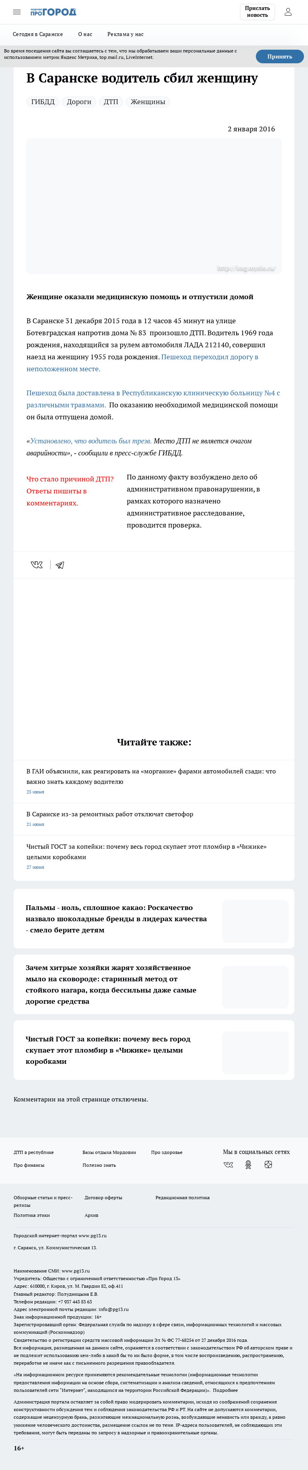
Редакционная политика (183, 1197)
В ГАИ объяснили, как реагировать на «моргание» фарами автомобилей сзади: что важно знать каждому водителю (154, 782)
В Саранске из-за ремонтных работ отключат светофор (154, 820)
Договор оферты (103, 1197)
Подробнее (225, 1390)
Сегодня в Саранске (38, 34)
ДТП (111, 101)
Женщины (148, 101)
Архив (91, 1215)
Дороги (79, 101)
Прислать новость (257, 11)
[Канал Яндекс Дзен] (268, 1165)
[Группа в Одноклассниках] (248, 1165)
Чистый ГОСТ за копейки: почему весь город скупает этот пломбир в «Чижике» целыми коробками (154, 857)
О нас (85, 34)
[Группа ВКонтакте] (228, 1165)
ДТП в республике (34, 1152)
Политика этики (32, 1215)
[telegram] (63, 564)
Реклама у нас (125, 34)
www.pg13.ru (93, 1235)
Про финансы (29, 1165)
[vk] (37, 564)
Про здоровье (166, 1152)
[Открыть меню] (16, 12)
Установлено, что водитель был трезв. (91, 441)
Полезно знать (99, 1165)
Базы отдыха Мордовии (109, 1152)
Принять (279, 56)
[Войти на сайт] (288, 12)
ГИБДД (43, 101)
